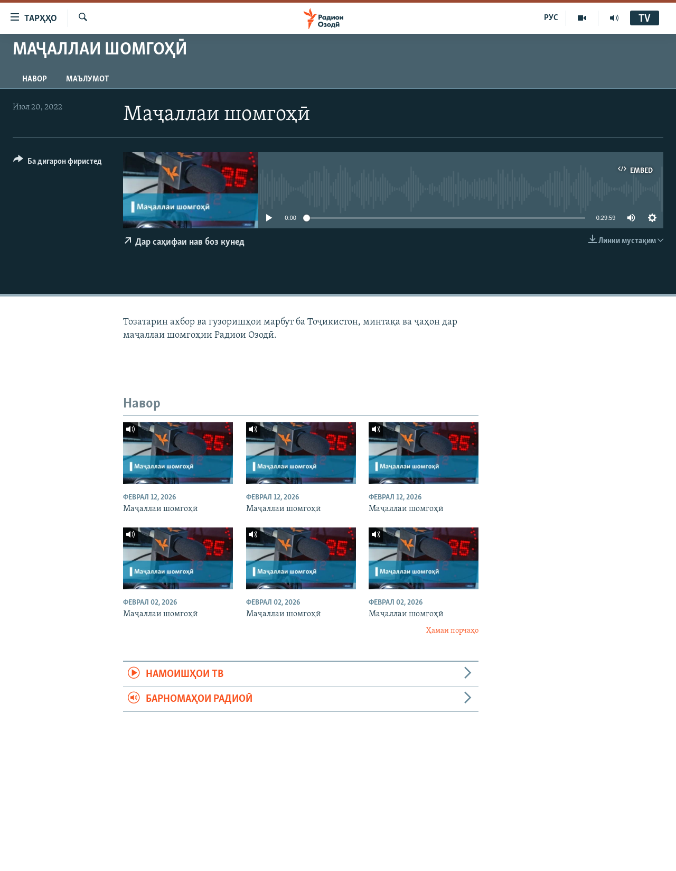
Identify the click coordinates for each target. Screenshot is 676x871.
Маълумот (87, 79)
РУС (551, 18)
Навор (34, 79)
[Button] (57, 163)
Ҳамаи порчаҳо (452, 631)
